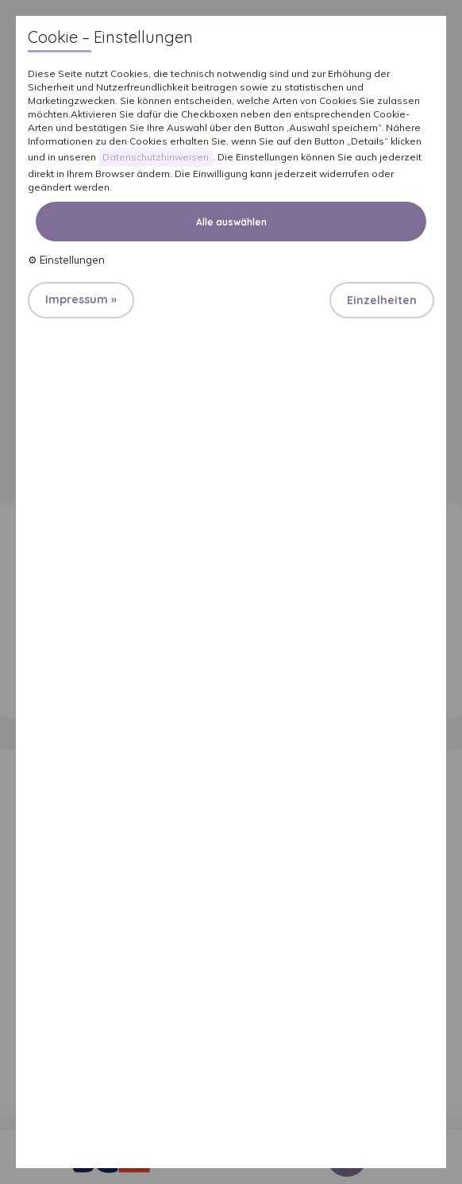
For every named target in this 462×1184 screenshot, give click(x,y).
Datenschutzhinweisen (155, 157)
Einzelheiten (382, 300)
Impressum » (81, 299)
